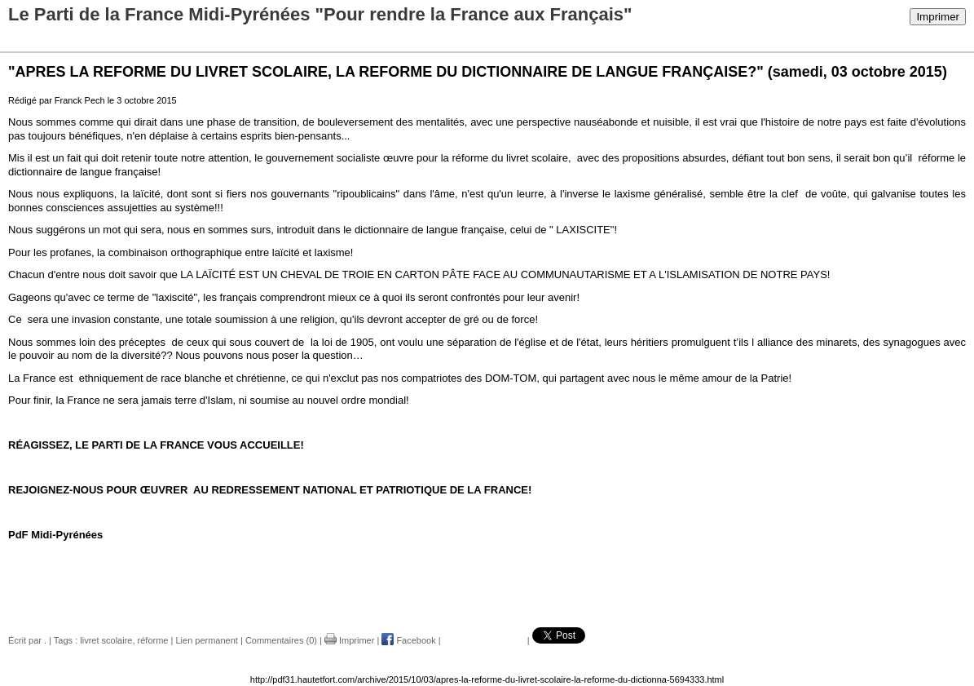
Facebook (408, 640)
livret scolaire (106, 640)
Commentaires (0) (281, 640)
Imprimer (937, 17)
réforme (153, 640)
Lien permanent (206, 640)
